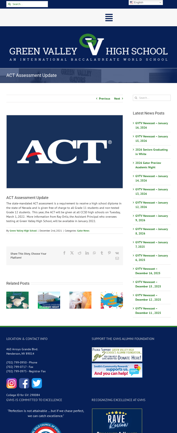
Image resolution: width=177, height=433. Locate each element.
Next (117, 98)
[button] (9, 300)
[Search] (9, 4)
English (136, 2)
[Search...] (27, 4)
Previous (104, 98)
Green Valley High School (23, 230)
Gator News (83, 230)
